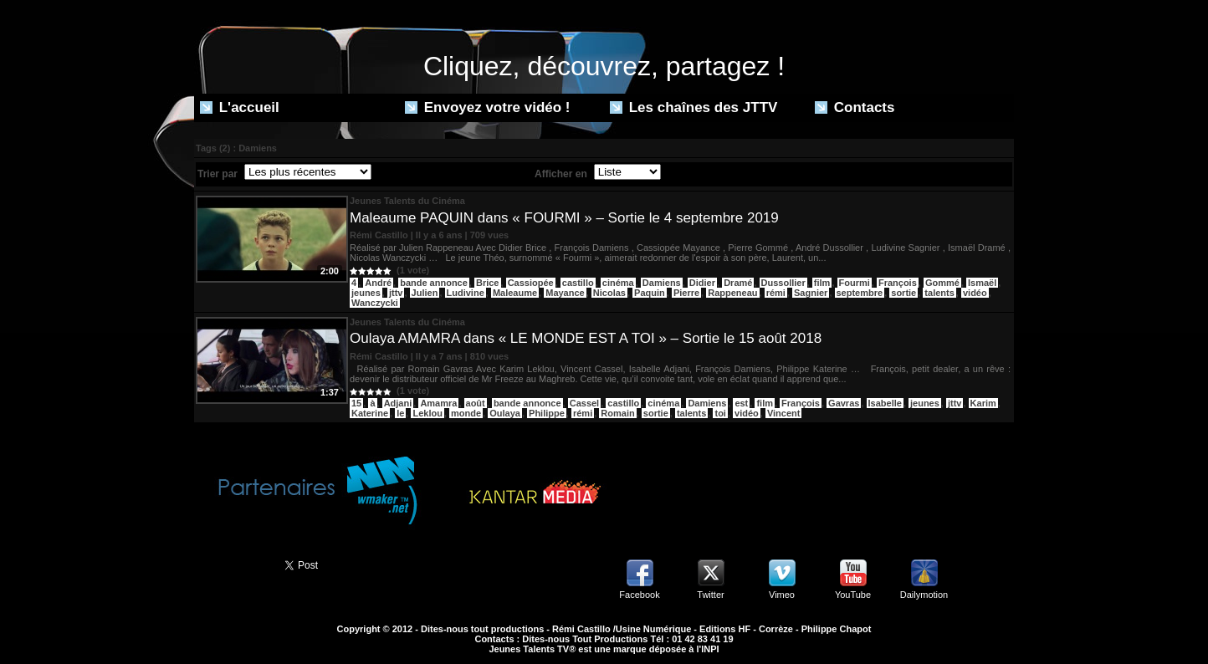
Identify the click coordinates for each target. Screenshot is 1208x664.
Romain (617, 413)
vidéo (975, 293)
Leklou (427, 413)
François (897, 283)
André (378, 283)
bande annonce (434, 283)
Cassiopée (531, 283)
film (822, 283)
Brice (487, 283)
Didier (702, 283)
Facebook (639, 595)
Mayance (564, 293)
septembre (860, 293)
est (741, 403)
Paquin (649, 293)
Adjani (398, 403)
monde (466, 413)
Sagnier (810, 293)
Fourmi (854, 283)
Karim (983, 403)
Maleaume (515, 293)
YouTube (853, 595)
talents (939, 293)
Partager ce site (231, 564)
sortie (903, 293)
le (400, 413)
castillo (578, 283)
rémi (776, 293)
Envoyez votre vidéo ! (488, 107)
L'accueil (239, 107)
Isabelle (885, 403)
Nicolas (609, 293)
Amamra (438, 403)
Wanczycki (374, 303)
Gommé (942, 283)
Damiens (661, 283)
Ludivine (465, 293)
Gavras (843, 403)
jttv (396, 293)
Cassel (584, 403)
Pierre (686, 293)
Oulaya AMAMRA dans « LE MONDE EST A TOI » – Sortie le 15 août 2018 (586, 338)
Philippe (547, 413)
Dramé (738, 283)
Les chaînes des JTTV (693, 107)
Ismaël (982, 283)
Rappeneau (732, 293)
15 (356, 403)
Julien (425, 293)
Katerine (369, 413)
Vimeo (782, 595)
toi (719, 413)
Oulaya (504, 413)
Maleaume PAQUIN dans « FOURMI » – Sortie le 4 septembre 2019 (564, 218)
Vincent (784, 413)
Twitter (710, 595)
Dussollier (783, 283)
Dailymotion (924, 595)
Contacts (854, 107)
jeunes (366, 293)
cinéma (618, 283)
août (475, 403)
